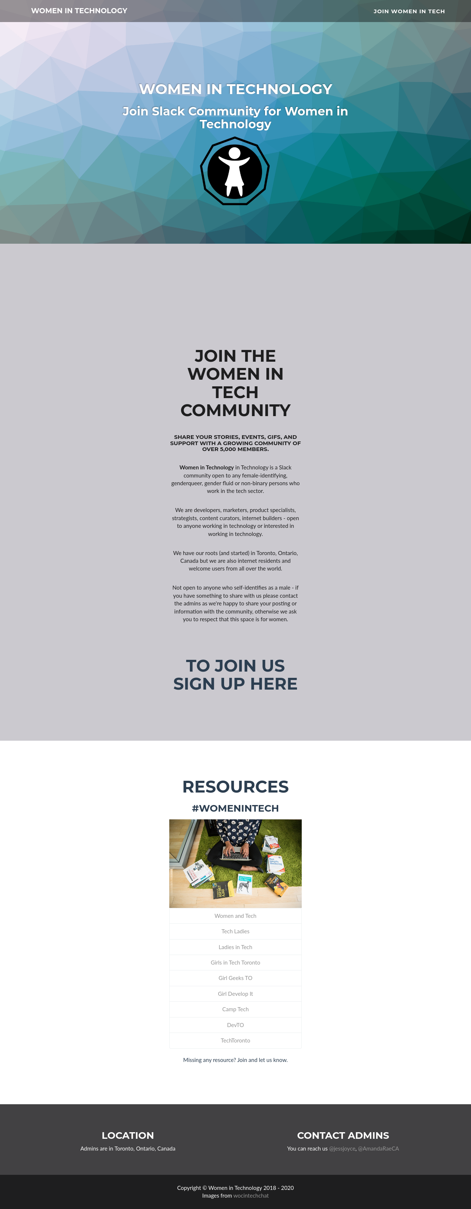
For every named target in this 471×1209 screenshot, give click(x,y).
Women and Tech (235, 915)
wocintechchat (251, 1195)
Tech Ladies (235, 931)
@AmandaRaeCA (378, 1148)
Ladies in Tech (235, 947)
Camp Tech (235, 1009)
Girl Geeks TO (235, 977)
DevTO (235, 1025)
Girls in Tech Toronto (235, 962)
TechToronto (235, 1040)
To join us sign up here (235, 674)
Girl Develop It (235, 993)
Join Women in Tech (409, 13)
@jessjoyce (342, 1148)
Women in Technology (100, 14)
